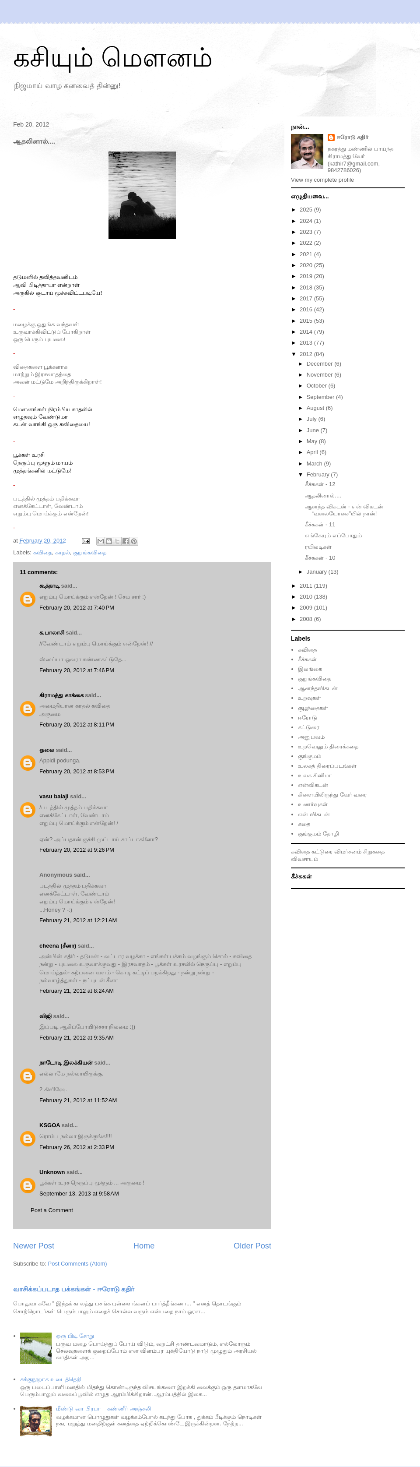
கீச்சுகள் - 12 (320, 484)
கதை (304, 824)
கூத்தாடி (49, 585)
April (313, 452)
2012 (307, 354)
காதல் (62, 552)
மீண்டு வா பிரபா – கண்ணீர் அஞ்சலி (103, 1408)
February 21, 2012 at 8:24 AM (76, 990)
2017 (307, 298)
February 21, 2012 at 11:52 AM (78, 1100)
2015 (307, 320)
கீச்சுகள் (307, 659)
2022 (307, 243)
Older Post (252, 1245)
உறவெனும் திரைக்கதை (328, 746)
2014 (307, 331)
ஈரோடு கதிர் (352, 137)
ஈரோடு (307, 717)
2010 (307, 596)
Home (144, 1245)
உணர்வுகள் (313, 804)
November (321, 374)
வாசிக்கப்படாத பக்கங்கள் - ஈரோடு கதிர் (73, 1289)
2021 (307, 254)
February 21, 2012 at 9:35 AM (76, 1037)
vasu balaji (53, 796)
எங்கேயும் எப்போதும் (333, 535)
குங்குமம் (309, 756)
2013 (307, 342)
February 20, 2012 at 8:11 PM (76, 724)
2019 (307, 276)
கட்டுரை (308, 727)
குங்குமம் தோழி (318, 833)
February (319, 474)
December (321, 363)
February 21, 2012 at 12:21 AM (78, 920)
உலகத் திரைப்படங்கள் (327, 765)
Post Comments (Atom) (77, 1263)
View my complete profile (322, 179)
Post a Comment (52, 1210)
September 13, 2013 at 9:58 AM (79, 1193)
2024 (307, 221)
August (316, 408)
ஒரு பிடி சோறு (75, 1336)
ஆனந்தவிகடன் (318, 688)
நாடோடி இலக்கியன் (66, 1062)
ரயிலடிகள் (318, 546)
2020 (307, 265)
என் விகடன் (314, 814)
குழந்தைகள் (313, 708)
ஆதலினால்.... (323, 495)
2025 (307, 209)
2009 (307, 607)
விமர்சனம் (347, 851)
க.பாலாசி (51, 632)
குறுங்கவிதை (89, 552)
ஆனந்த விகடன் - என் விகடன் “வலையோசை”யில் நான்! (344, 510)
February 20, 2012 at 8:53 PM (76, 771)
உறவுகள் (309, 698)
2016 (307, 309)
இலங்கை (310, 669)
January (318, 571)
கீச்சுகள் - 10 (320, 557)
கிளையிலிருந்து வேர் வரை (332, 794)
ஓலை (46, 750)
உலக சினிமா (315, 775)
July (312, 419)
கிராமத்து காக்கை (61, 695)
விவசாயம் (304, 859)
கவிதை (42, 552)
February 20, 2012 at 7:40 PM (76, 607)
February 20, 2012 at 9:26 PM (76, 849)
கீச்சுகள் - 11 (320, 524)
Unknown (52, 1172)
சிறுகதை (374, 851)
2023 (307, 232)
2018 (307, 287)
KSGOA (49, 1125)
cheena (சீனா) (57, 945)
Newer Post (33, 1245)
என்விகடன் (313, 785)
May (313, 441)
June (314, 430)
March (315, 463)
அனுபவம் (311, 737)
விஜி (45, 1016)
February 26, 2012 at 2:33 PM (76, 1147)
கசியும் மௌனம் (113, 57)
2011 (307, 585)
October (318, 385)
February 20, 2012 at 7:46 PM (76, 670)
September (321, 397)
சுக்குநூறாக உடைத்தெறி (50, 1379)
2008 (307, 619)
